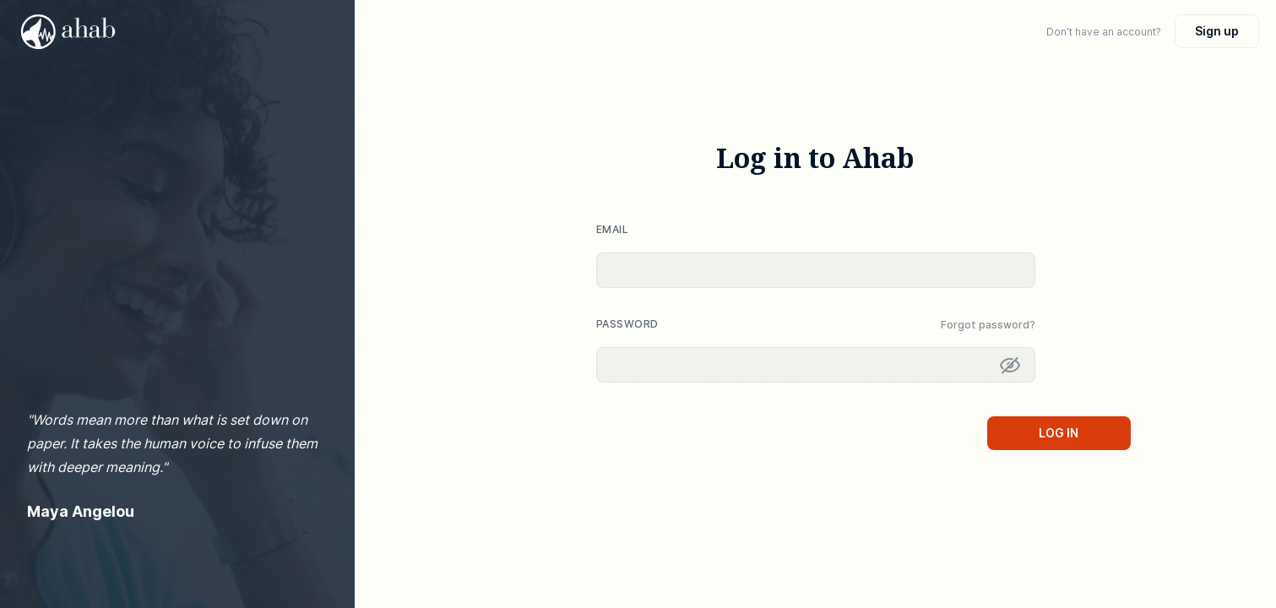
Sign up (1217, 31)
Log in (1058, 433)
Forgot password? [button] (988, 324)
